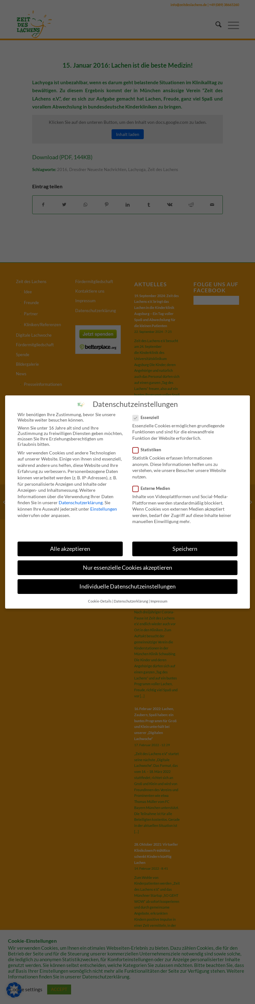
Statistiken (149, 449)
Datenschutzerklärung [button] (131, 601)
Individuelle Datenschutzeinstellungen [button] (127, 586)
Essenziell (148, 417)
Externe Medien (153, 488)
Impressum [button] (158, 601)
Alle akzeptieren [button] (70, 548)
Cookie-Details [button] (100, 601)
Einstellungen (103, 509)
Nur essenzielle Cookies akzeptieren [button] (127, 567)
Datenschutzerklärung (81, 502)
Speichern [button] (184, 548)
